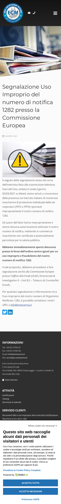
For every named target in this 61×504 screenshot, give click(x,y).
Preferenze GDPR (30, 499)
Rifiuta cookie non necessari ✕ (42, 426)
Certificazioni (8, 395)
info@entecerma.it (21, 305)
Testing (5, 398)
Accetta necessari (30, 491)
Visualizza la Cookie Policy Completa (22, 470)
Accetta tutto (30, 483)
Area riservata (10, 379)
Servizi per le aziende (11, 402)
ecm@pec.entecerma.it (17, 357)
